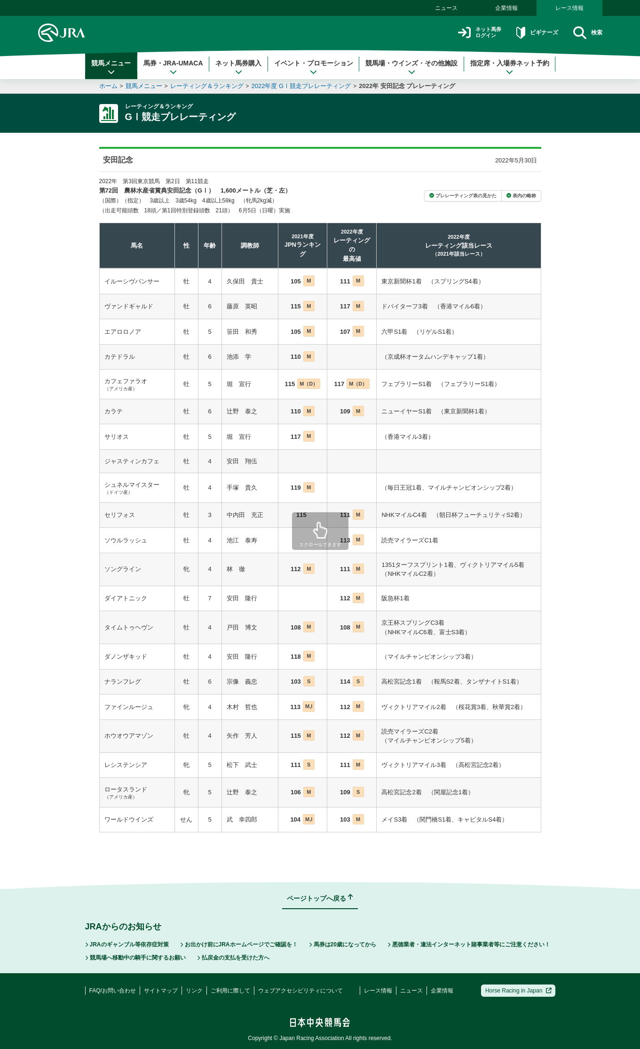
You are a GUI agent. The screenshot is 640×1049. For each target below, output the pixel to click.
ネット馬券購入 (238, 67)
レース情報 (569, 8)
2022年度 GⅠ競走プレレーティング (301, 85)
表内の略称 (521, 195)
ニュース (446, 8)
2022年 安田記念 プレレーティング (407, 85)
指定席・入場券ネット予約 (509, 67)
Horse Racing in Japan (518, 990)
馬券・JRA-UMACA (173, 67)
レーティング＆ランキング (207, 85)
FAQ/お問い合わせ (112, 990)
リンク (194, 990)
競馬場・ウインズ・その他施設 (411, 67)
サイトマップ (161, 990)
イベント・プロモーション (313, 67)
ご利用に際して (230, 990)
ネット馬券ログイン (463, 32)
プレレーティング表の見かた (463, 195)
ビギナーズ (528, 33)
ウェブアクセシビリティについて (300, 990)
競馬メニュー (111, 67)
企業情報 (506, 8)
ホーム (108, 85)
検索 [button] (585, 32)
